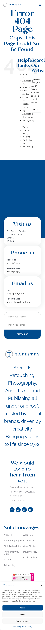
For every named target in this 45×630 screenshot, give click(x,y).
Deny (22, 614)
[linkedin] (30, 509)
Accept (22, 608)
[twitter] (18, 509)
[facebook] (12, 509)
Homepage (27, 117)
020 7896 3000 (13, 263)
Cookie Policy (16, 626)
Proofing (26, 137)
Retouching (27, 147)
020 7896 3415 (13, 272)
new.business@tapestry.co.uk (20, 302)
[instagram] (24, 509)
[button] (41, 585)
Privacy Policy (27, 626)
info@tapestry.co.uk (15, 294)
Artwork (26, 87)
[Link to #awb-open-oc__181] (40, 4)
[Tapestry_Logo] (12, 3)
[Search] (34, 110)
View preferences (23, 621)
